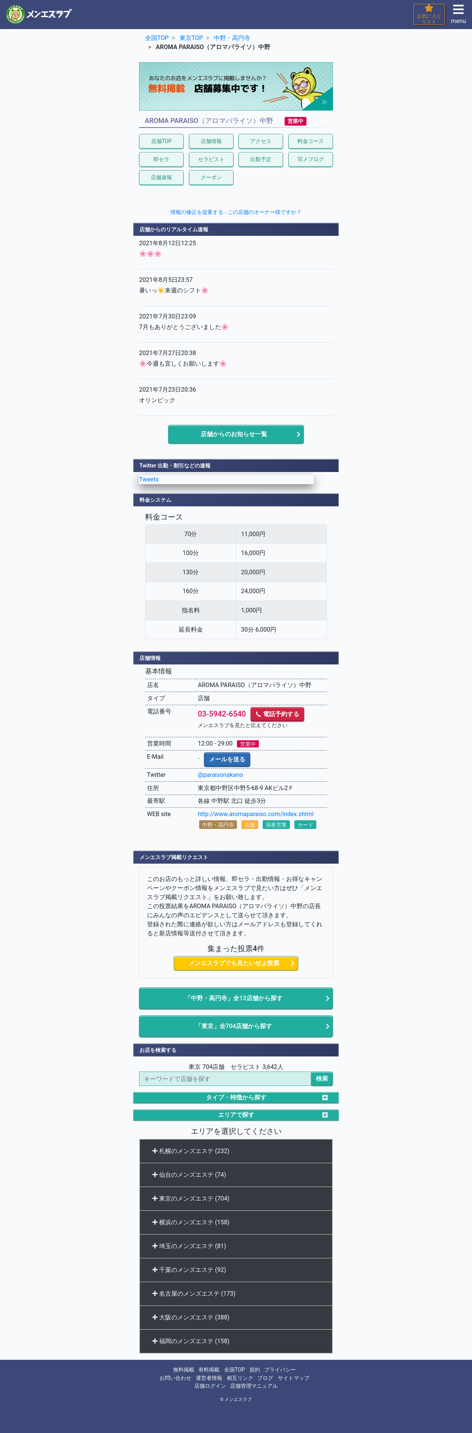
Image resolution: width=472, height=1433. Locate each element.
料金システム (155, 500)
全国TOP (234, 1370)
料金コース (310, 141)
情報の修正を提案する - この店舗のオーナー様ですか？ (236, 212)
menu (458, 16)
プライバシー (280, 1370)
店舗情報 (211, 141)
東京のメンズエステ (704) (190, 1198)
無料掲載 (183, 1370)
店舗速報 (161, 177)
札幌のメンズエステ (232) (190, 1151)
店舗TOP (161, 141)
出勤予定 (260, 159)
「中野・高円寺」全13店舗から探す (233, 998)
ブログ (265, 1378)
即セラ (161, 159)
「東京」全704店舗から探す (233, 1026)
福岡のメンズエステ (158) (190, 1341)
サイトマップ (294, 1378)
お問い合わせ (175, 1378)
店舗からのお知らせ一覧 (234, 434)
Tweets (149, 479)
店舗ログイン (210, 1386)
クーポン (211, 177)
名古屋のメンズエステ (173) (193, 1293)
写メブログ (310, 159)
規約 (254, 1370)
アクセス (260, 141)
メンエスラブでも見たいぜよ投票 (234, 963)
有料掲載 (209, 1370)
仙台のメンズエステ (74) (189, 1174)
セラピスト (211, 159)
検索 (322, 1078)
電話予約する (277, 714)
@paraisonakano (220, 774)
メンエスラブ (238, 1399)
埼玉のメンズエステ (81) (189, 1246)
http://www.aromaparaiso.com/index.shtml (255, 814)
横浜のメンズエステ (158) (190, 1222)
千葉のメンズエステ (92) (189, 1269)
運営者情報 (209, 1378)
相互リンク (240, 1378)
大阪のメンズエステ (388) (190, 1317)
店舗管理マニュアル (254, 1386)
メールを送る (227, 759)
